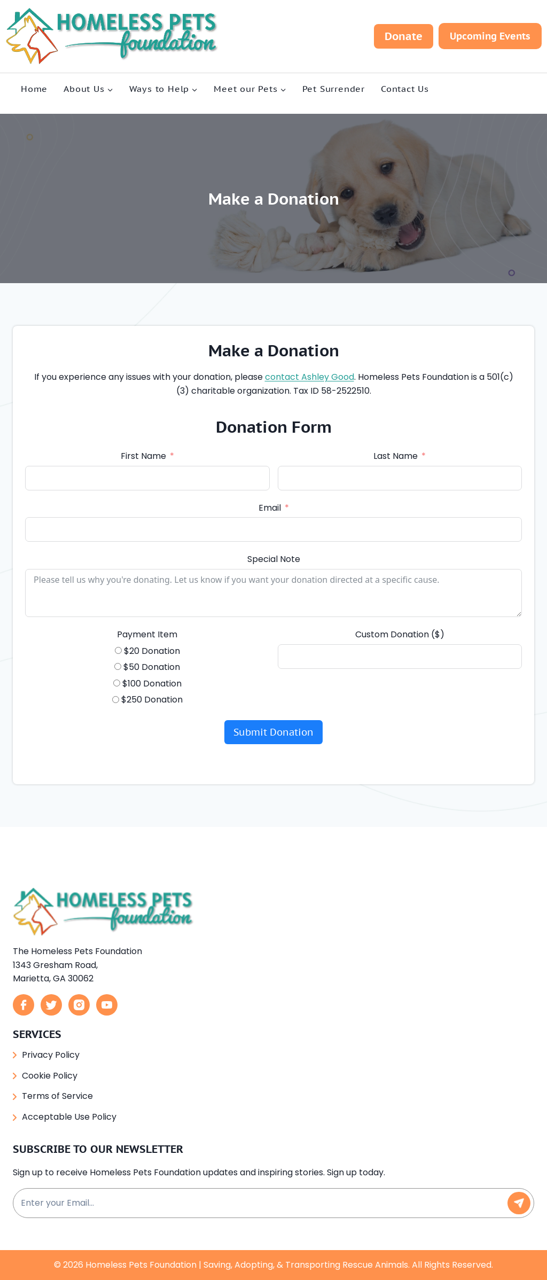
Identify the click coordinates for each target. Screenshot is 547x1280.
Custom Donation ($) (399, 635)
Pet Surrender (333, 88)
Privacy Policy (51, 1055)
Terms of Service (57, 1096)
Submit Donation (273, 733)
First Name (143, 456)
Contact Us (405, 88)
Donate (404, 36)
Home (34, 88)
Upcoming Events (490, 36)
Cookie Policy (49, 1076)
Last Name (395, 456)
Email (270, 508)
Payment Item (148, 635)
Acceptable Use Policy (69, 1117)
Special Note (273, 559)
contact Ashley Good (324, 377)
